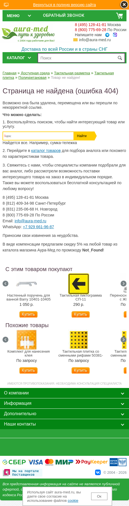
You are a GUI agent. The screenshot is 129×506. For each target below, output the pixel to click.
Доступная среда (35, 73)
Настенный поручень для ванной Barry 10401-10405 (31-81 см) (28, 299)
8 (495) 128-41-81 (90, 24)
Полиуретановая (33, 77)
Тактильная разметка (72, 73)
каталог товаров (46, 150)
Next (123, 283)
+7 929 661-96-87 (38, 227)
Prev (5, 283)
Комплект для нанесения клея (28, 353)
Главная (9, 73)
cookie (73, 500)
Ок (99, 496)
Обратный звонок (63, 15)
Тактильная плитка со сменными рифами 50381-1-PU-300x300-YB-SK (80, 355)
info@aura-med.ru (95, 40)
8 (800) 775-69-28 (90, 29)
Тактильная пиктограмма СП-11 (81, 297)
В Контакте (98, 472)
